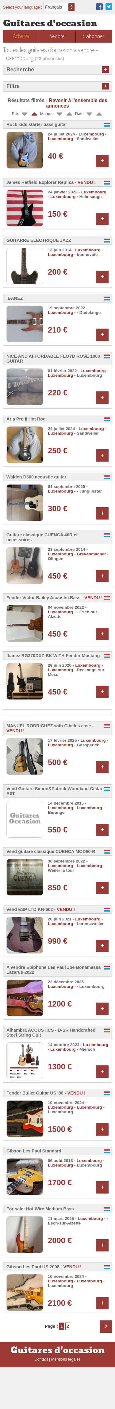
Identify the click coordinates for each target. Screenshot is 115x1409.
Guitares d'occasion (50, 23)
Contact (41, 1401)
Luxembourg (91, 134)
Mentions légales (66, 1401)
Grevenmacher (91, 554)
